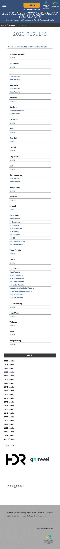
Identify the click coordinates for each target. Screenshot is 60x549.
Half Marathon (16, 175)
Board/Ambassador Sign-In (16, 513)
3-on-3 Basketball (17, 54)
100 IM (12, 238)
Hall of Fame (9, 439)
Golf (11, 166)
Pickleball (14, 197)
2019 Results (9, 387)
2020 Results (9, 383)
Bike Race (14, 85)
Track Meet (14, 269)
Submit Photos (31, 513)
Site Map (41, 513)
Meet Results (15, 79)
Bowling (13, 107)
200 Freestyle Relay (17, 241)
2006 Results (9, 435)
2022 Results (9, 376)
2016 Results (9, 398)
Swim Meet (14, 215)
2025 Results (9, 364)
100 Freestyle (15, 235)
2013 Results (9, 409)
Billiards (13, 97)
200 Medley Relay (16, 244)
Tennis (12, 259)
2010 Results (9, 420)
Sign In (32, 5)
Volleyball (14, 322)
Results (12, 25)
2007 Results (9, 432)
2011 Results (9, 417)
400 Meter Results (17, 282)
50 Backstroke (15, 222)
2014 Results (9, 406)
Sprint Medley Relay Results (21, 291)
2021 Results (9, 379)
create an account (33, 9)
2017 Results (9, 394)
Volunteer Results (39, 47)
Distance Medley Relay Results (22, 288)
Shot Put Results (16, 298)
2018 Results (9, 391)
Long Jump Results (17, 294)
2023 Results (9, 372)
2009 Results (9, 424)
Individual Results (17, 110)
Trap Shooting (16, 303)
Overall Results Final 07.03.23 (20, 47)
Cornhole (14, 119)
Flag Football (15, 156)
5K (11, 73)
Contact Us (49, 513)
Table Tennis (15, 250)
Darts (12, 129)
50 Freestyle (14, 225)
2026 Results (9, 361)
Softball (13, 206)
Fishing (13, 147)
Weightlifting (15, 340)
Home (3, 25)
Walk (12, 331)
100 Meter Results (17, 285)
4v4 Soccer (14, 63)
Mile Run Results (16, 275)
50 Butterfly (14, 231)
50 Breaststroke (16, 228)
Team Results (15, 113)
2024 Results (9, 368)
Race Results (15, 76)
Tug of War (14, 313)
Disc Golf (13, 138)
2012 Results (9, 413)
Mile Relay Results (17, 278)
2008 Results (9, 428)
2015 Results (9, 402)
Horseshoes (15, 187)
